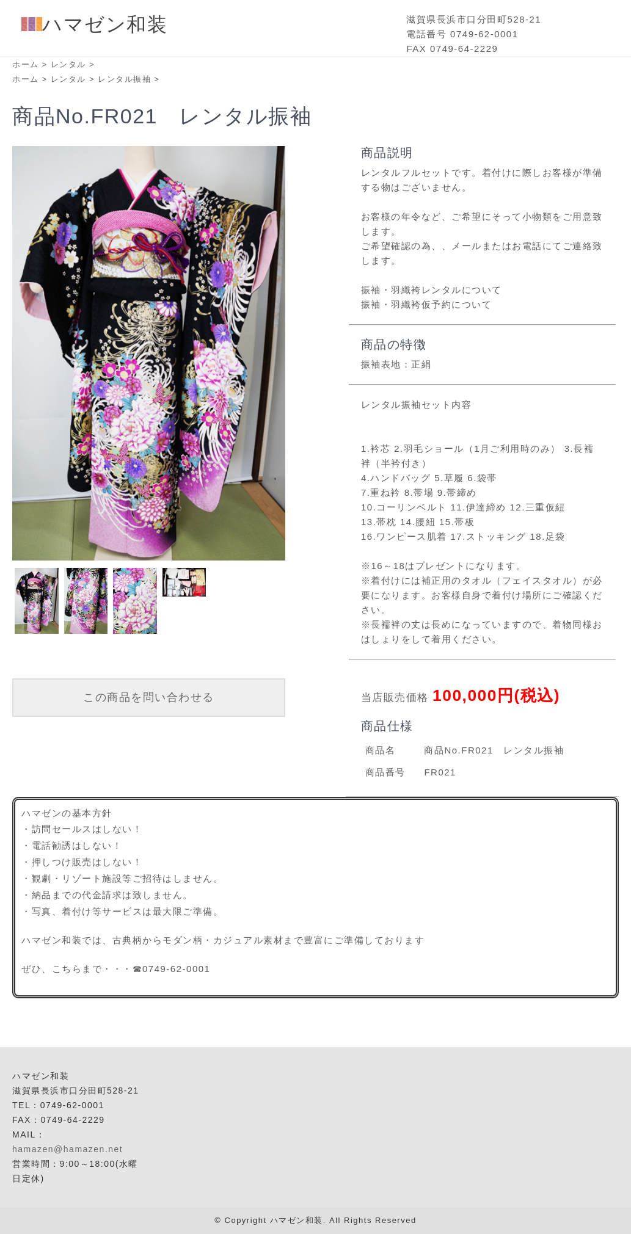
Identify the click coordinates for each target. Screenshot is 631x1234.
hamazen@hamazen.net (67, 1149)
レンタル (68, 64)
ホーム (25, 64)
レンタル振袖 (124, 79)
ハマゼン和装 (94, 24)
